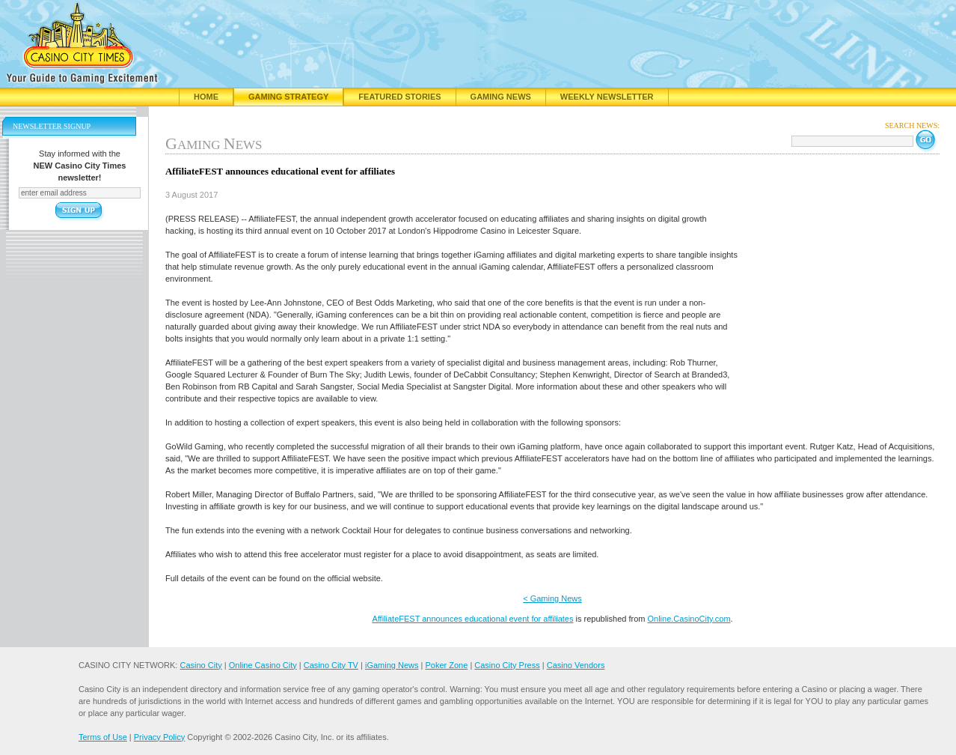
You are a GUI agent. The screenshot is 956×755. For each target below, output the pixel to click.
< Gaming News (552, 598)
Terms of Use (103, 737)
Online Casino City (263, 665)
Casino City (200, 665)
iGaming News (392, 665)
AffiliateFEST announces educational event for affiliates (472, 618)
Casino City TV (331, 665)
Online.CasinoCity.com (688, 618)
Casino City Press (506, 665)
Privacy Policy (159, 737)
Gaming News (501, 96)
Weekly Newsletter (607, 96)
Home (206, 96)
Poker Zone (446, 665)
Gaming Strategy (288, 96)
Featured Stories (399, 96)
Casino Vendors (576, 665)
